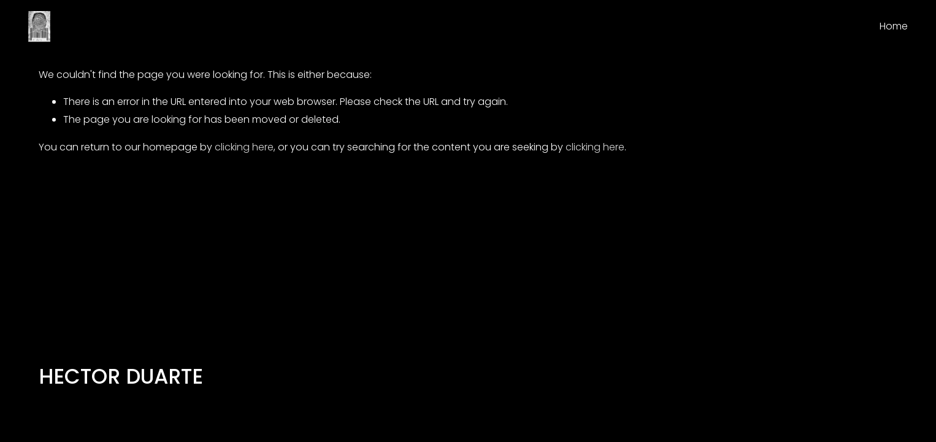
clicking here (244, 147)
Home (894, 26)
